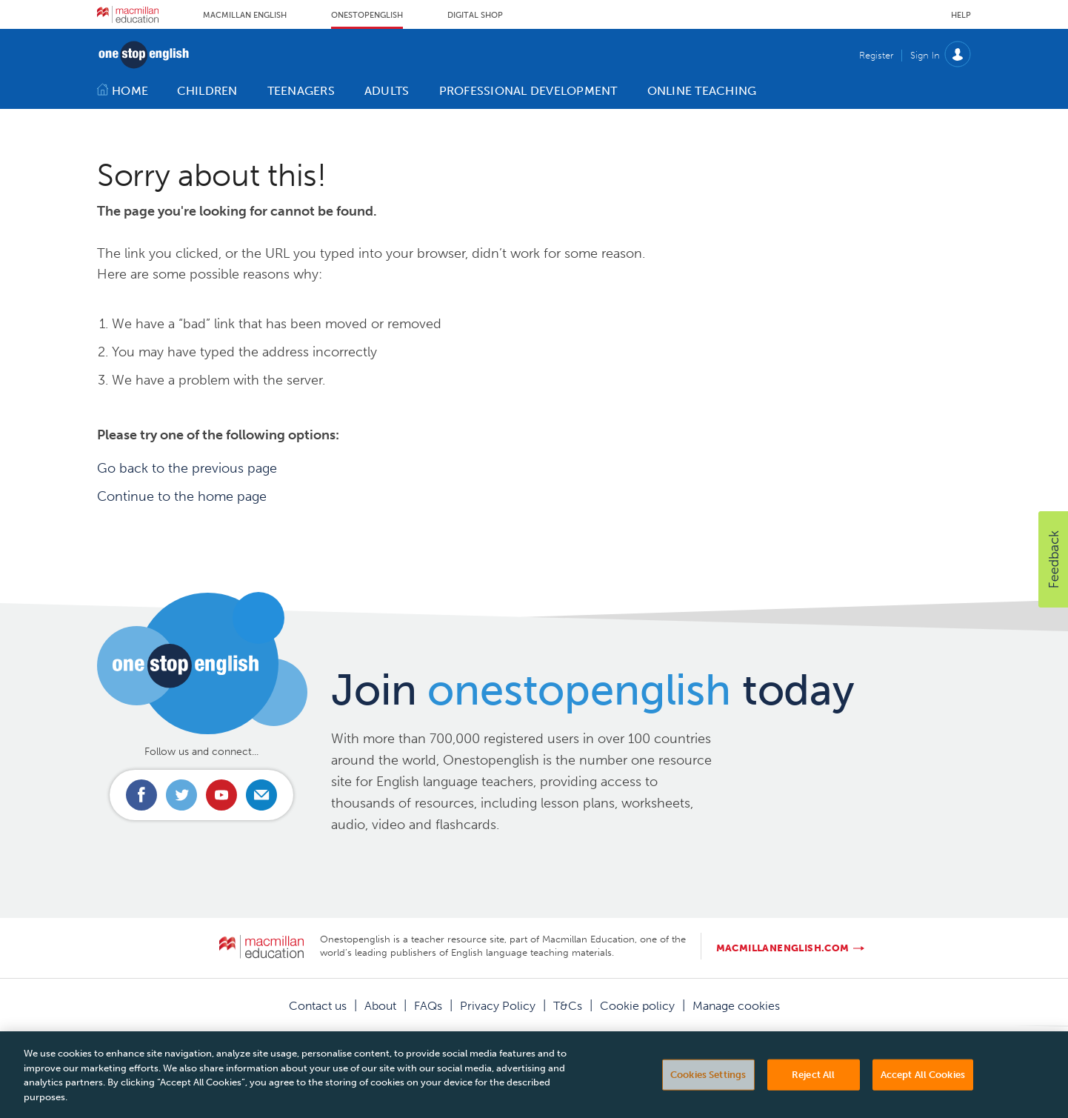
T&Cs (567, 1006)
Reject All (813, 1087)
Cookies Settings (708, 1087)
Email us (261, 795)
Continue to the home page (182, 496)
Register (876, 55)
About (380, 1006)
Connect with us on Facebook (141, 795)
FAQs (428, 1006)
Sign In (925, 55)
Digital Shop (475, 15)
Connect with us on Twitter (181, 795)
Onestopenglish (367, 15)
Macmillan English (245, 15)
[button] (1053, 559)
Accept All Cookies (923, 1087)
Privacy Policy (497, 1006)
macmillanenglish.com (783, 948)
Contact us (318, 1006)
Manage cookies (736, 1006)
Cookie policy (637, 1006)
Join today (593, 690)
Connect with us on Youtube (221, 795)
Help (961, 15)
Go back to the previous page (187, 468)
